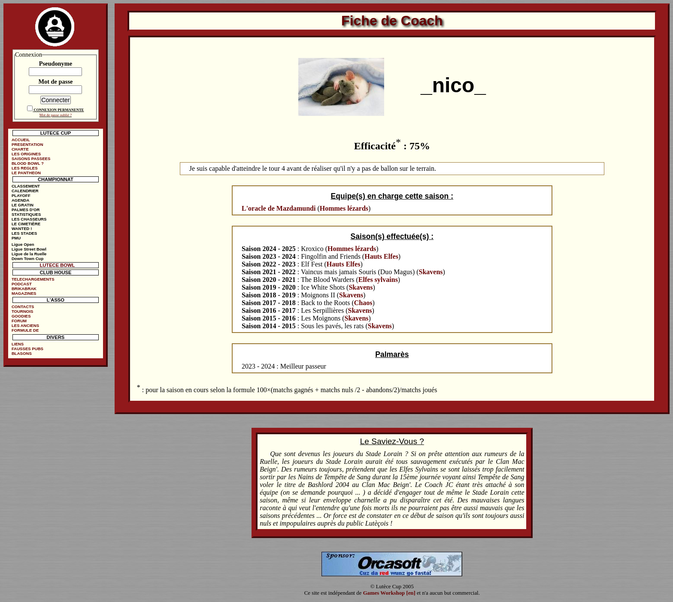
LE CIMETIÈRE (26, 223)
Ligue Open (23, 244)
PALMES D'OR (26, 209)
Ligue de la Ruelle (29, 253)
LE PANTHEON (26, 172)
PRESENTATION (27, 144)
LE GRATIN (22, 205)
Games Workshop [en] (389, 593)
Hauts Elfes (381, 256)
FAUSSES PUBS (27, 348)
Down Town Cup (27, 258)
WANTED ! (22, 228)
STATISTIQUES (26, 214)
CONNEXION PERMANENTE (58, 110)
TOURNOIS (22, 311)
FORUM (19, 320)
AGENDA (21, 200)
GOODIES (21, 316)
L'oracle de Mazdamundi (278, 208)
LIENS (18, 344)
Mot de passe (55, 81)
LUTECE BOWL (57, 265)
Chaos (363, 302)
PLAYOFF (21, 195)
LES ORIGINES (26, 153)
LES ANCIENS (25, 325)
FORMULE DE (25, 330)
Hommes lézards (344, 208)
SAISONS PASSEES (31, 158)
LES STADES (24, 233)
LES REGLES (25, 168)
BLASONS (22, 353)
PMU (16, 238)
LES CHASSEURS (29, 219)
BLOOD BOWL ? (28, 163)
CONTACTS (23, 306)
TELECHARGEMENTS (33, 279)
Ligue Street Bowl (29, 249)
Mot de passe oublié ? (55, 115)
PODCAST (22, 283)
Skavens (431, 271)
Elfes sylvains (378, 279)
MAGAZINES (24, 293)
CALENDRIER (25, 190)
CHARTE (20, 149)
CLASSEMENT (26, 186)
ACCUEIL (21, 139)
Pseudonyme (56, 63)
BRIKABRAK (24, 288)
